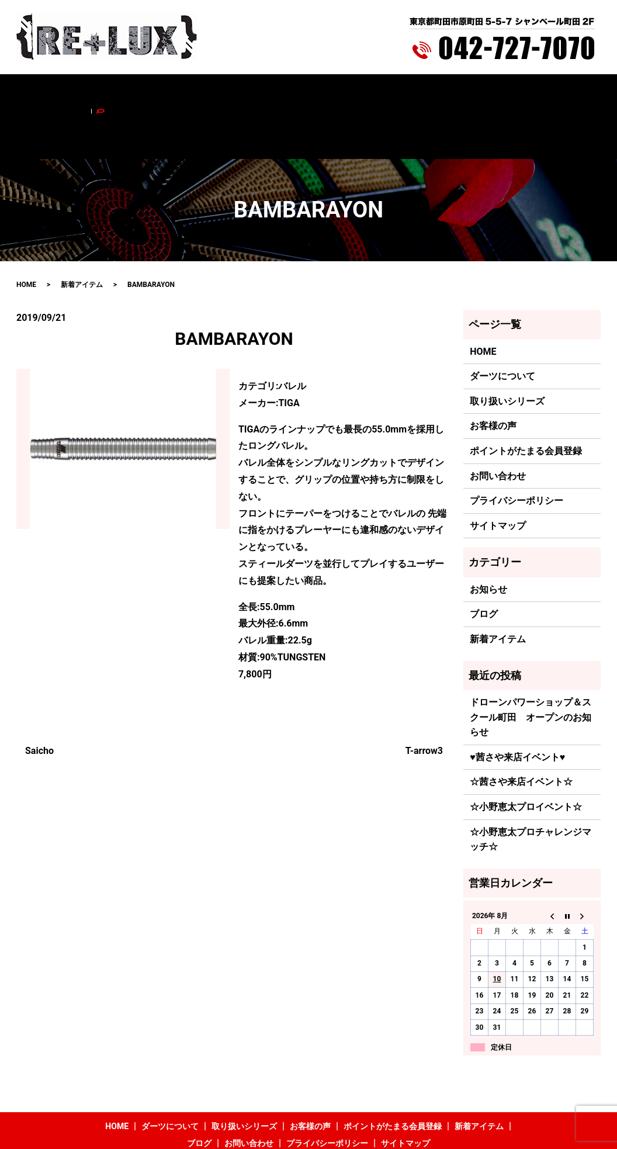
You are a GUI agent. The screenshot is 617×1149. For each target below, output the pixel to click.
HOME (67, 91)
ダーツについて (119, 91)
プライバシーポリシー (516, 452)
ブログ (471, 91)
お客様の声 (256, 91)
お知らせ (488, 540)
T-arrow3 (424, 701)
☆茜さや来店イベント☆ (521, 733)
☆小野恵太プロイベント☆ (526, 757)
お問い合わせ (518, 91)
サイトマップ (498, 476)
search (564, 91)
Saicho (39, 701)
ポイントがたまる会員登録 (338, 91)
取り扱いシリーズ (191, 91)
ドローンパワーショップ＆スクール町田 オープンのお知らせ (530, 668)
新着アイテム (422, 91)
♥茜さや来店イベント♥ (517, 708)
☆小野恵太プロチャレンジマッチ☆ (530, 790)
